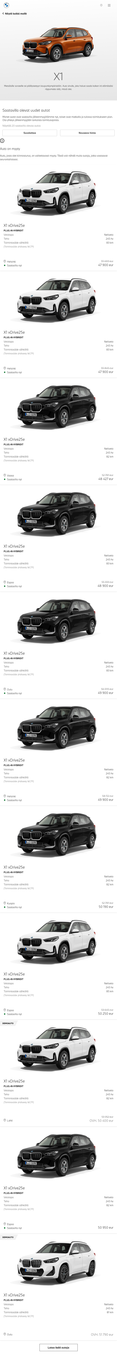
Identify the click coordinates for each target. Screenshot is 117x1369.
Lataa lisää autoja (58, 1347)
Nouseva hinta (87, 132)
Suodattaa (29, 132)
